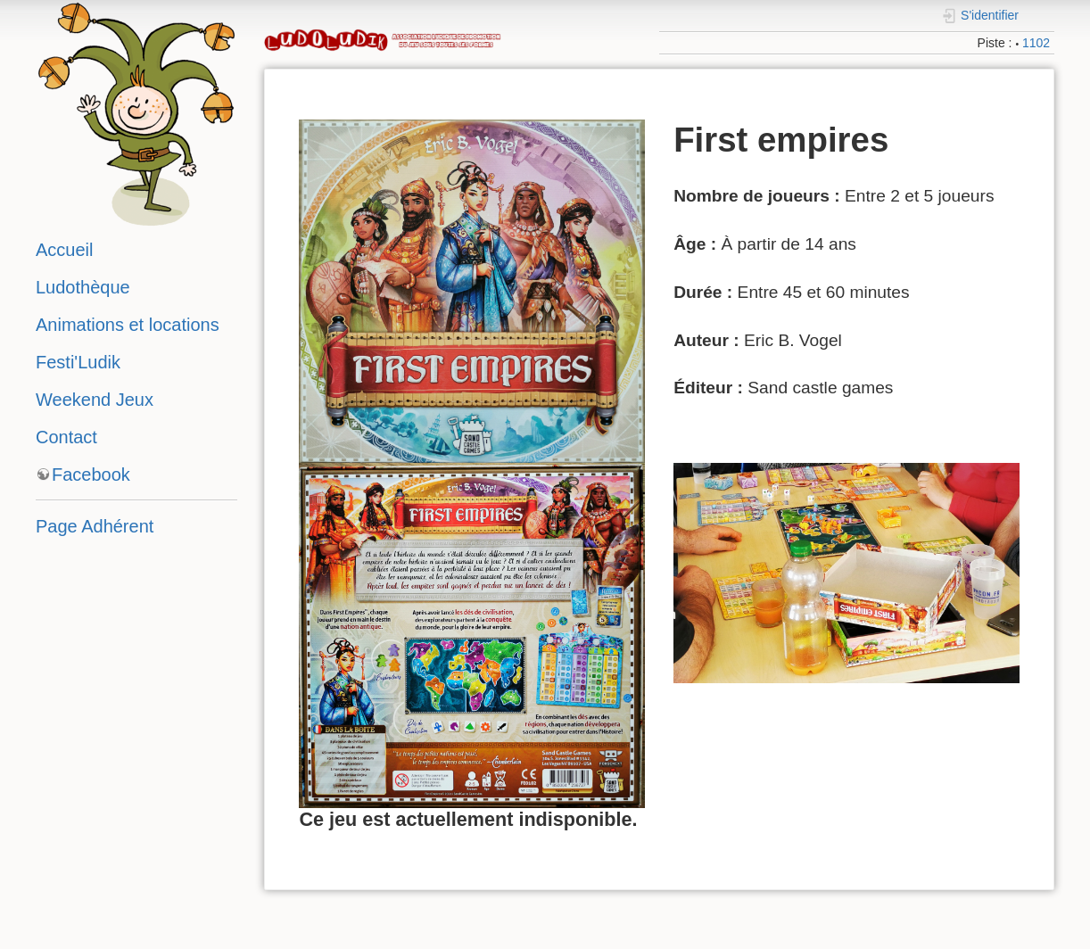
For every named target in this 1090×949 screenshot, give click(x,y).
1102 (1036, 43)
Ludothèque (83, 287)
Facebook (91, 474)
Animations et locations (127, 324)
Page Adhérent (94, 526)
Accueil (64, 250)
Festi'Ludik (78, 362)
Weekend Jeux (94, 399)
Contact (66, 437)
